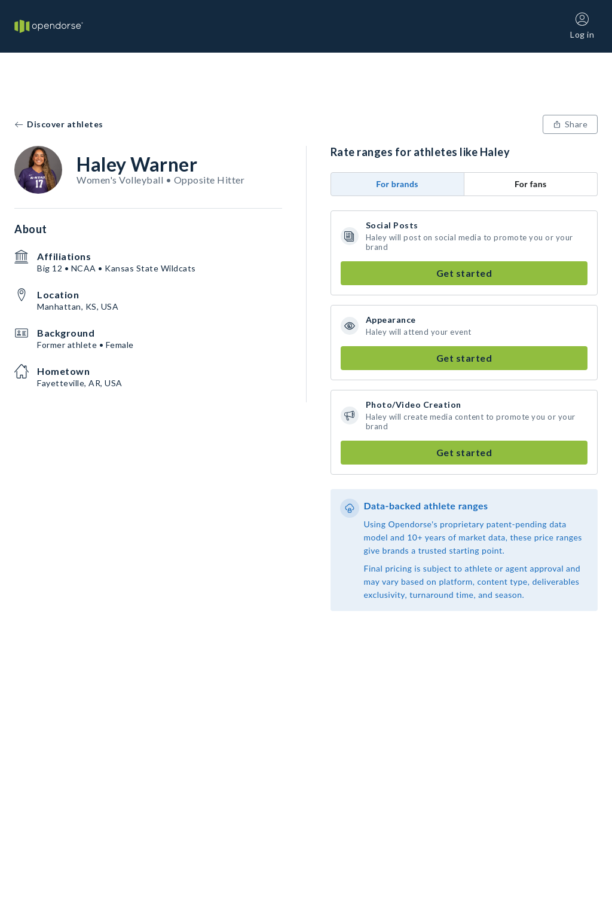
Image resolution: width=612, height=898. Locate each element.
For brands (397, 184)
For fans (531, 184)
